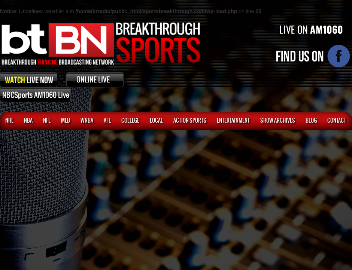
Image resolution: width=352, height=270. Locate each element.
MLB (65, 121)
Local (156, 121)
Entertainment (233, 121)
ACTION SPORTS (189, 121)
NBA (28, 121)
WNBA (87, 121)
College (130, 121)
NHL (9, 121)
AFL (107, 121)
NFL (47, 121)
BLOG (311, 121)
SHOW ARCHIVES (277, 121)
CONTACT (336, 121)
